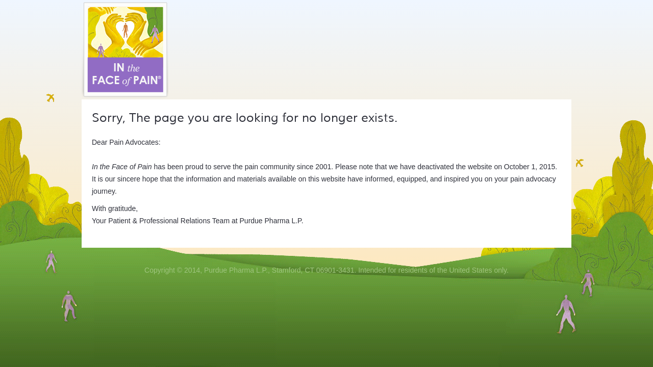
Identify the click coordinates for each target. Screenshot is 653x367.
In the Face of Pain (125, 49)
